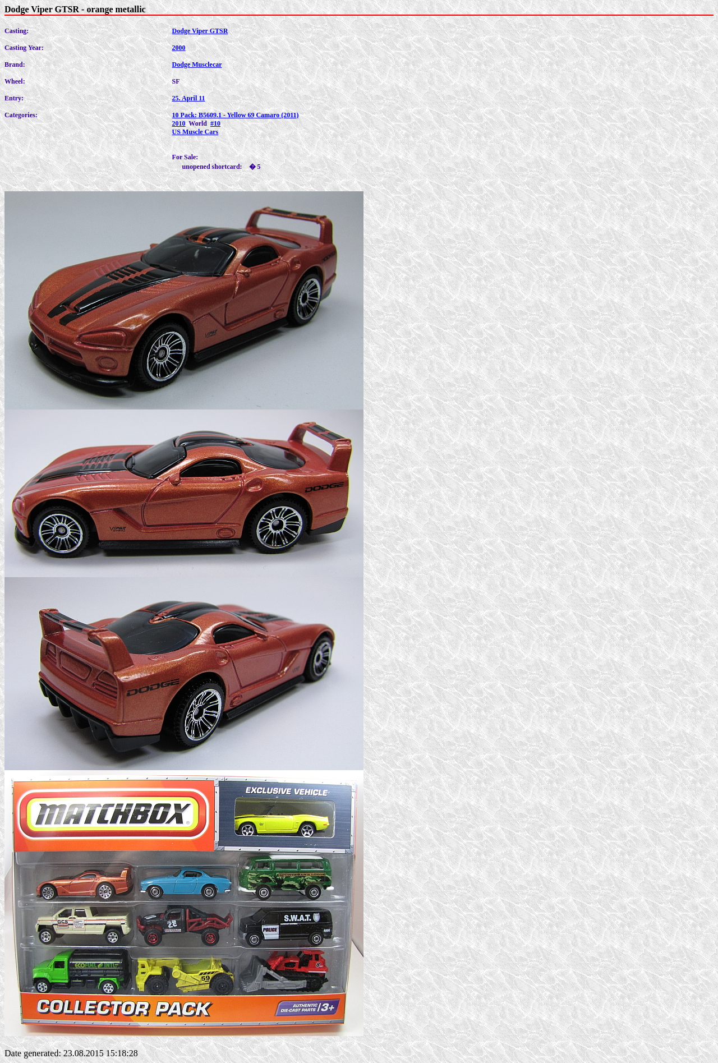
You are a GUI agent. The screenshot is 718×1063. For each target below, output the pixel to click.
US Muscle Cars (195, 132)
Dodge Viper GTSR (200, 31)
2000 (179, 48)
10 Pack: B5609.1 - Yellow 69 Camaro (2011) (235, 115)
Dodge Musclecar (197, 64)
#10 (215, 123)
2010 (179, 123)
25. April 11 (188, 98)
